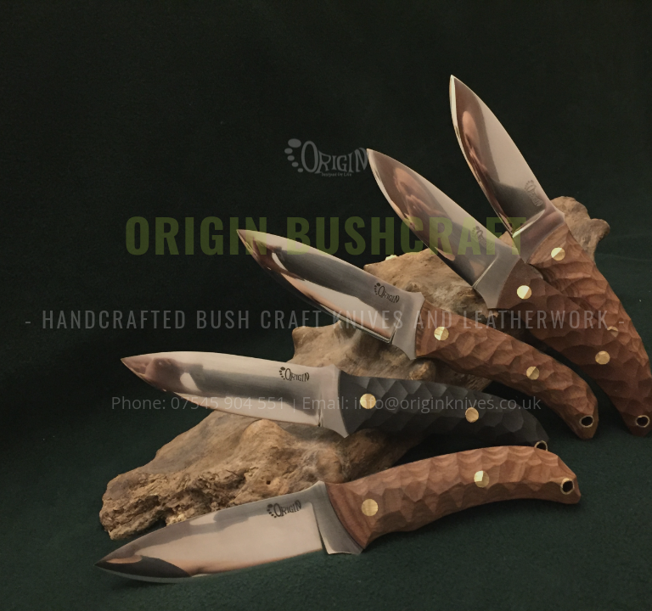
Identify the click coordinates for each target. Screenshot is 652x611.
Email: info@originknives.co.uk (421, 402)
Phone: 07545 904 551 (201, 402)
